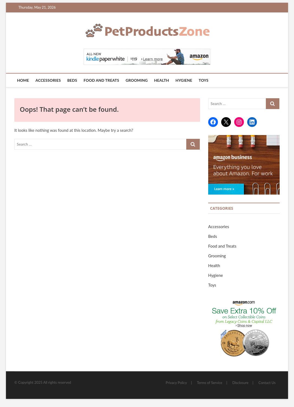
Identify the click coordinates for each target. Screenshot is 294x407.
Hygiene (183, 80)
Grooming (137, 80)
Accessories (48, 80)
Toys (203, 80)
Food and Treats (101, 80)
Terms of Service (210, 382)
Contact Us (267, 382)
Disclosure (240, 382)
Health (161, 80)
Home (23, 80)
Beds (72, 80)
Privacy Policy (176, 382)
